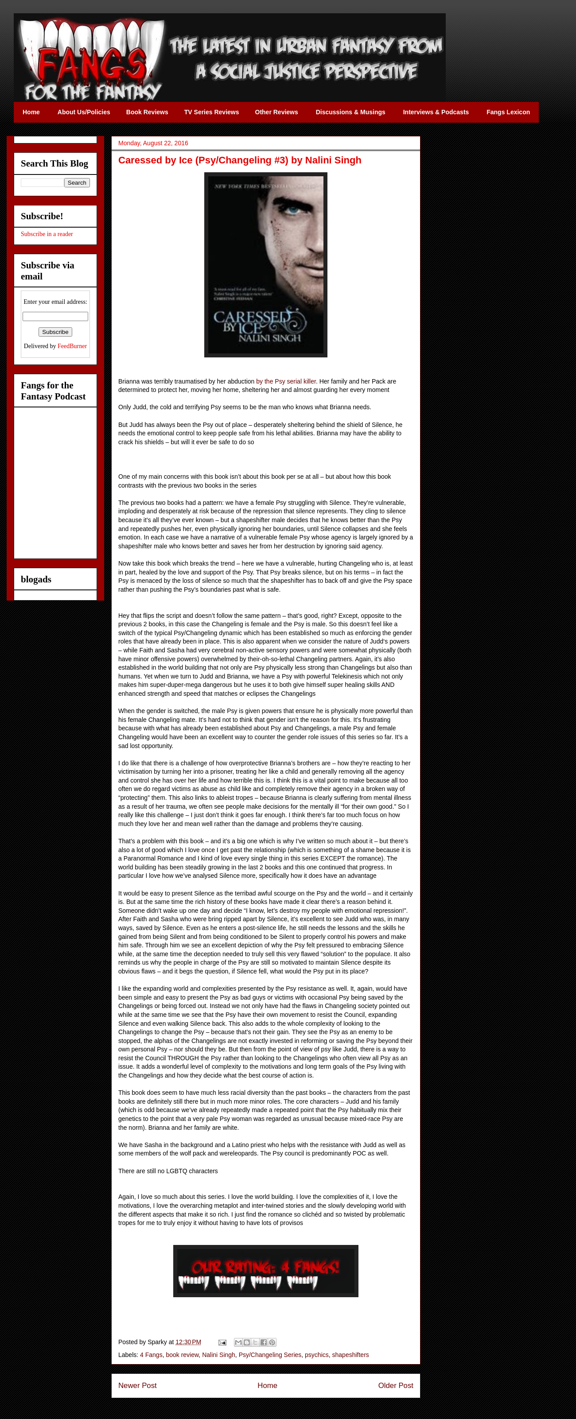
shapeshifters (350, 1354)
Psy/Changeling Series (270, 1354)
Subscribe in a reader (47, 234)
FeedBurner (72, 346)
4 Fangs (151, 1354)
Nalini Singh (218, 1354)
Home (267, 1385)
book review (182, 1354)
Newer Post (137, 1385)
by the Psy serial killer (286, 381)
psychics (317, 1354)
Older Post (395, 1385)
